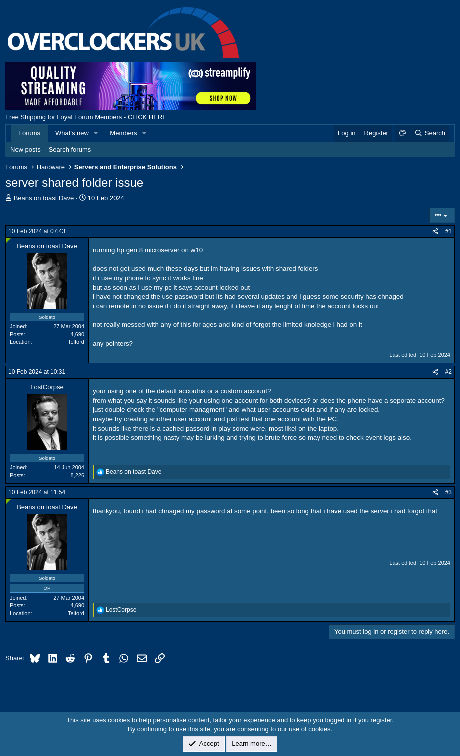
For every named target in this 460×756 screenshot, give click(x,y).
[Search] (429, 133)
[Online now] (8, 240)
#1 (448, 231)
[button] (96, 133)
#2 (448, 371)
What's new (72, 133)
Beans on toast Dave (44, 198)
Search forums (70, 149)
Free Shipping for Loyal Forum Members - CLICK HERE (86, 117)
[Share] (435, 231)
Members (123, 133)
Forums (29, 133)
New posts (25, 149)
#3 (448, 492)
